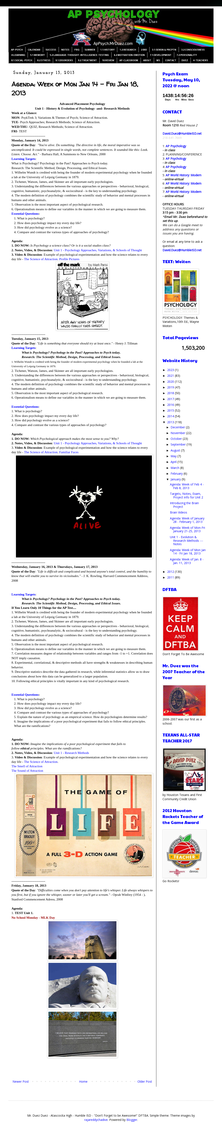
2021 (171, 376)
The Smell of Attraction (26, 766)
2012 (171, 572)
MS (158, 60)
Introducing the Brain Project (184, 505)
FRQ (76, 49)
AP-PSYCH (17, 49)
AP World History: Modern (183, 175)
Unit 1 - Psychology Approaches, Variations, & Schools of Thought (98, 250)
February (177, 473)
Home (83, 1081)
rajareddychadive (96, 1120)
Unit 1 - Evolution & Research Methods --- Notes (186, 540)
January (176, 479)
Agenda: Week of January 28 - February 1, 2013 (187, 520)
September (179, 444)
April (174, 462)
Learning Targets (23, 159)
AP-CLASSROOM (128, 60)
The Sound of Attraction (27, 770)
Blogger (131, 1120)
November (178, 433)
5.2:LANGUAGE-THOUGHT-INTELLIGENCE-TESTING (79, 55)
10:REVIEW (108, 60)
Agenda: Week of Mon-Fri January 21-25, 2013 (187, 529)
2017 (171, 399)
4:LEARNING (18, 55)
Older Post (144, 1081)
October (177, 439)
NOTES (65, 49)
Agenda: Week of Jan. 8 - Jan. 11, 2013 (187, 561)
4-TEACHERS (200, 60)
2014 (171, 416)
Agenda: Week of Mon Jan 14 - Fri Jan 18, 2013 (188, 552)
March (175, 468)
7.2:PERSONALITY (187, 55)
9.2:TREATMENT (87, 60)
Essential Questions (25, 213)
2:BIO (144, 49)
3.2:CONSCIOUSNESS (193, 49)
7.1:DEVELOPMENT (160, 55)
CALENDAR (34, 49)
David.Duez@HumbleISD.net (182, 133)
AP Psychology (176, 146)
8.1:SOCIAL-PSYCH (21, 60)
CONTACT (170, 60)
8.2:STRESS (43, 60)
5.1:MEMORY (37, 55)
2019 (171, 387)
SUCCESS (50, 49)
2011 (171, 577)
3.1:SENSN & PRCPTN (164, 49)
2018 (171, 393)
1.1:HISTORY (107, 49)
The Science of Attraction (41, 259)
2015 (171, 410)
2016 (171, 405)
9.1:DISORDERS (64, 60)
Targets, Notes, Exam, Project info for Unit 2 (186, 495)
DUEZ (184, 60)
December (178, 427)
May (174, 456)
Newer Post (21, 1081)
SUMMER (90, 49)
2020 (171, 381)
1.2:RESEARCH (128, 49)
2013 (171, 422)
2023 (171, 370)
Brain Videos (178, 512)
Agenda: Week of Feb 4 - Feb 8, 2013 (187, 486)
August (176, 450)
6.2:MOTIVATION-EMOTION (129, 55)
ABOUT (147, 60)
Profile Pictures (69, 259)
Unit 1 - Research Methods (71, 753)
